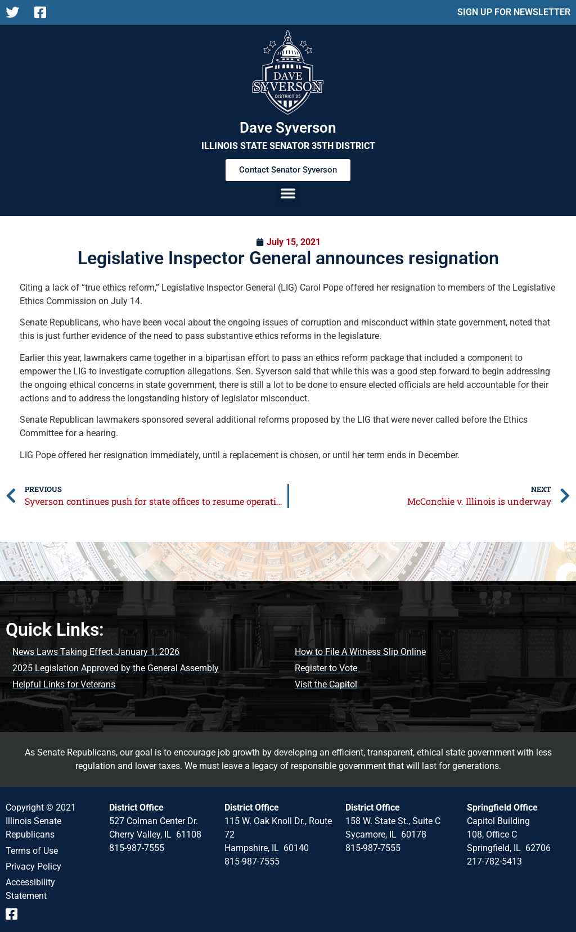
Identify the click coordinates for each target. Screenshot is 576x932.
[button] (288, 193)
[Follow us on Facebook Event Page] (15, 914)
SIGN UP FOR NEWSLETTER (513, 12)
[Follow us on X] (15, 12)
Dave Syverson (288, 127)
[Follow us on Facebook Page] (44, 12)
